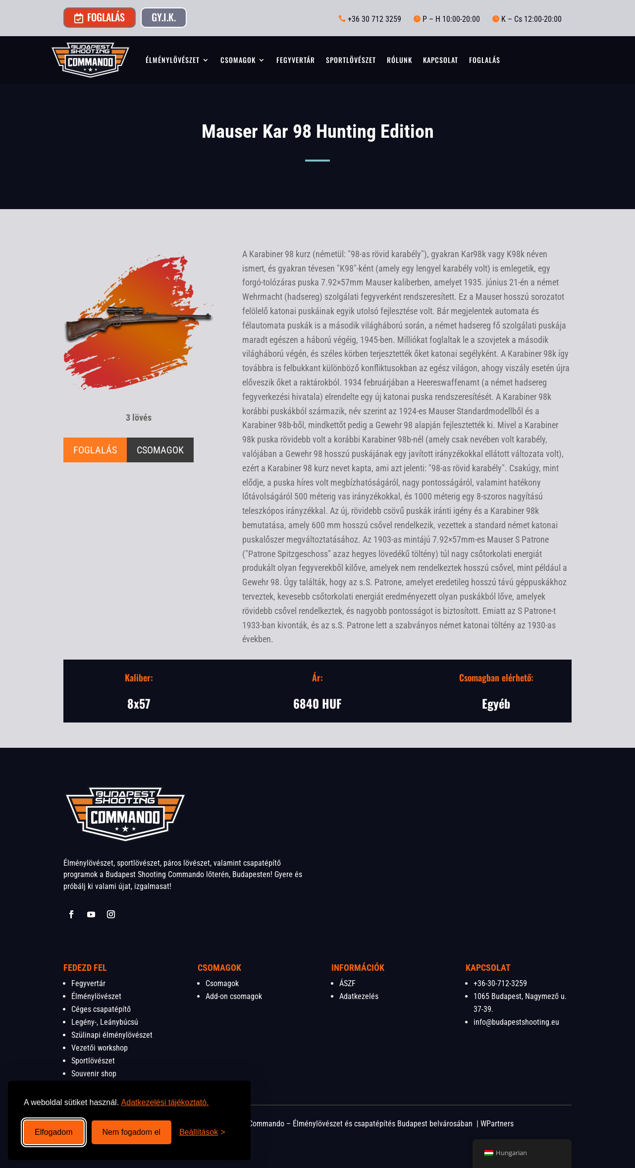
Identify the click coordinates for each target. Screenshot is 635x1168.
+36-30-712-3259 (500, 983)
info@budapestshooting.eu (516, 1022)
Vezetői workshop (99, 1048)
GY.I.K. (164, 16)
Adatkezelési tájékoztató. (165, 1102)
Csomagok (238, 60)
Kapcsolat (440, 60)
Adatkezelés (358, 996)
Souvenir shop (93, 1073)
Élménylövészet (173, 60)
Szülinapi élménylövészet (112, 1035)
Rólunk (399, 60)
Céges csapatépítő (101, 1009)
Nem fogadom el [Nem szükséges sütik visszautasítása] (131, 1132)
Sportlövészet (351, 60)
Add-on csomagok (234, 996)
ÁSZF (347, 983)
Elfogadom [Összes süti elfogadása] (54, 1132)
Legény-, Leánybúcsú (104, 1022)
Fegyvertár (295, 60)
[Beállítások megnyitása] (202, 1132)
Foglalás (99, 16)
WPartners (497, 1123)
